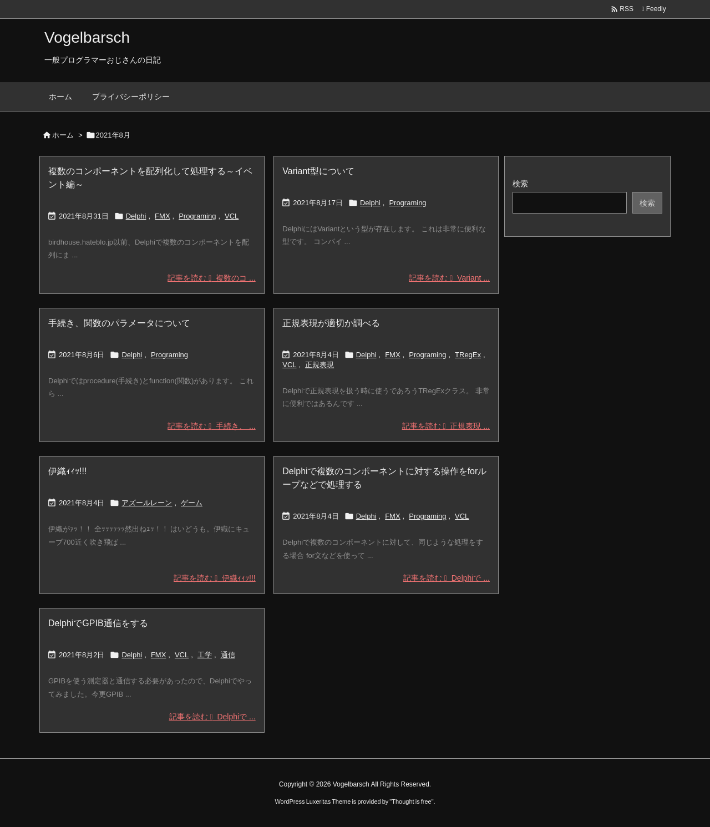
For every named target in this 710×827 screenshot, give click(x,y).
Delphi (136, 216)
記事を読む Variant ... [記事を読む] (449, 277)
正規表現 (319, 365)
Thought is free (411, 801)
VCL (232, 216)
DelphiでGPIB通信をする (98, 623)
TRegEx (468, 355)
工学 (204, 655)
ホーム (63, 135)
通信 (228, 655)
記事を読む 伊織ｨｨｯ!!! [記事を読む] (214, 578)
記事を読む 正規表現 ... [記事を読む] (446, 426)
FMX (162, 216)
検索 (520, 183)
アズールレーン (146, 503)
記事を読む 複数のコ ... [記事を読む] (211, 277)
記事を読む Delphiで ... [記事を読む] (446, 578)
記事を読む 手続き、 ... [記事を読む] (211, 426)
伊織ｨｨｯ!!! (67, 471)
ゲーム (191, 503)
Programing (197, 216)
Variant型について (318, 171)
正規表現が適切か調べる (331, 323)
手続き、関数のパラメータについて (119, 323)
